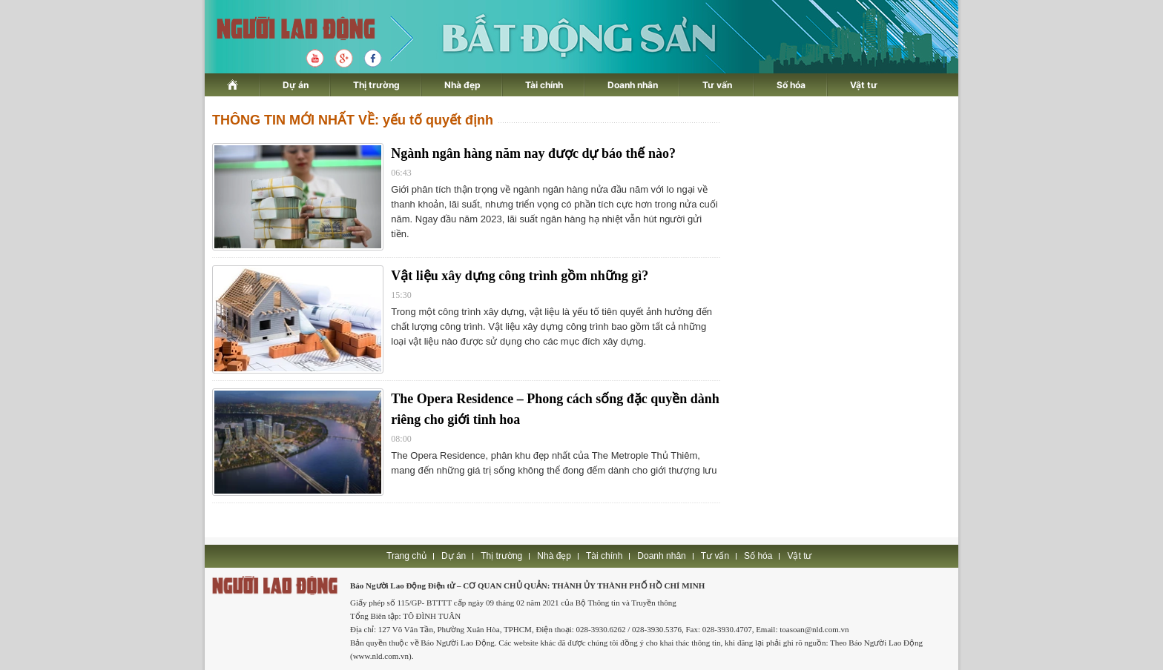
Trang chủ (406, 556)
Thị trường (376, 84)
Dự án (296, 84)
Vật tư (863, 84)
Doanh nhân (632, 84)
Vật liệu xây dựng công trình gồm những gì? (519, 275)
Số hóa (791, 84)
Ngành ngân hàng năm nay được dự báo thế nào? (533, 153)
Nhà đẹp (462, 84)
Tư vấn (717, 84)
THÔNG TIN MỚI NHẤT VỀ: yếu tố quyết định (352, 120)
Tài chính (544, 84)
